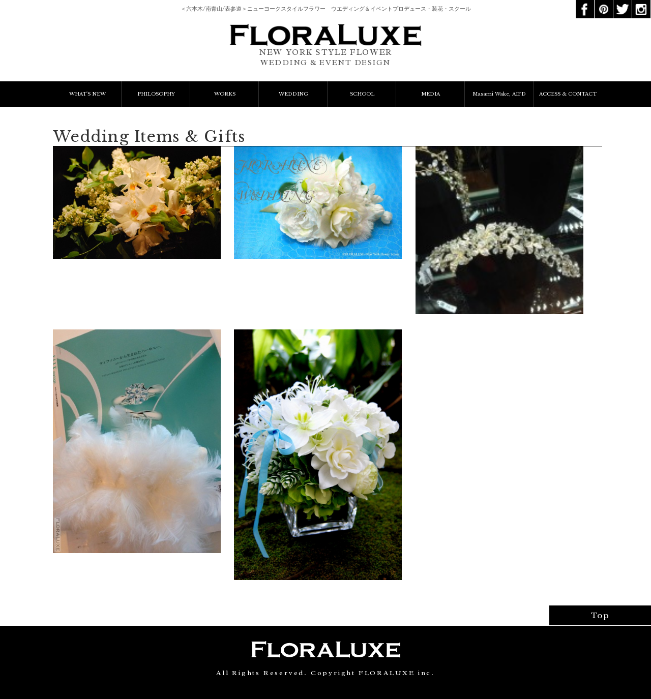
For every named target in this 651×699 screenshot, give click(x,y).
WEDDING (293, 94)
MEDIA (430, 94)
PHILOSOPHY (156, 94)
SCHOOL (362, 94)
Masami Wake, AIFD (499, 94)
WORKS (224, 94)
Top (600, 615)
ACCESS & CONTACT (568, 94)
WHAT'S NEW (87, 94)
